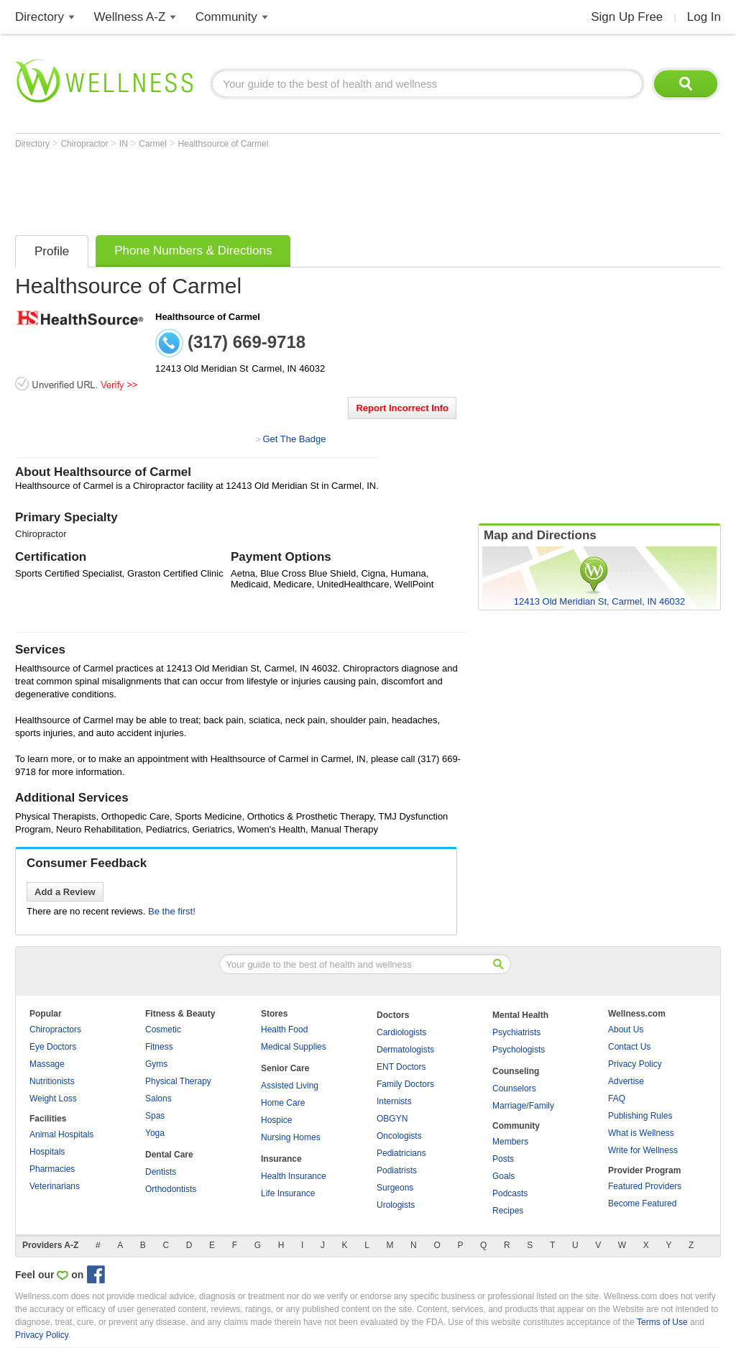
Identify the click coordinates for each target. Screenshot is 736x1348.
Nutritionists (52, 1081)
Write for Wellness (643, 1150)
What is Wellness (641, 1133)
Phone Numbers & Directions (193, 250)
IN (124, 144)
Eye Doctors (52, 1047)
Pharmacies (52, 1169)
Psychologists (518, 1050)
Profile (51, 251)
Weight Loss (53, 1098)
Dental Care (169, 1155)
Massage (47, 1064)
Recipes (507, 1211)
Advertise (626, 1081)
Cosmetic (163, 1029)
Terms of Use (662, 1322)
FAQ (616, 1098)
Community (226, 17)
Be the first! (172, 911)
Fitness (159, 1047)
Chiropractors (55, 1029)
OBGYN (392, 1119)
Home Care (283, 1103)
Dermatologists (405, 1050)
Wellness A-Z (130, 17)
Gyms (156, 1064)
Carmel (154, 144)
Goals (503, 1176)
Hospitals (47, 1152)
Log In (704, 17)
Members (510, 1142)
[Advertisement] (276, 188)
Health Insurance (293, 1176)
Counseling (515, 1071)
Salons (158, 1098)
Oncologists (399, 1136)
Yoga (155, 1133)
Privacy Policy (635, 1064)
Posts (503, 1159)
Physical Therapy (178, 1081)
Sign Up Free (627, 17)
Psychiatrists (516, 1032)
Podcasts (510, 1193)
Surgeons (395, 1188)
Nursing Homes (291, 1137)
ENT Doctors (401, 1067)
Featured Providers (644, 1186)
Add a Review (65, 891)
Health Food (284, 1029)
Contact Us (629, 1047)
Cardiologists (401, 1032)
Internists (394, 1101)
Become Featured (642, 1203)
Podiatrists (397, 1170)
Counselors (514, 1088)
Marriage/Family (523, 1106)
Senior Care (285, 1068)
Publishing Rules (640, 1116)
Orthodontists (170, 1189)
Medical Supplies (293, 1047)
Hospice (276, 1120)
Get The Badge (294, 439)
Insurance (281, 1159)
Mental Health (520, 1015)
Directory (39, 17)
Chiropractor (85, 144)
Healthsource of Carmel (223, 144)
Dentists (160, 1172)
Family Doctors (405, 1084)
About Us (625, 1029)
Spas (155, 1116)
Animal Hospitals (61, 1134)
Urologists (396, 1205)
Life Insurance (288, 1193)
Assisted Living (289, 1086)
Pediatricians (401, 1153)
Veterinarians (54, 1186)
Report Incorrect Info (402, 408)
